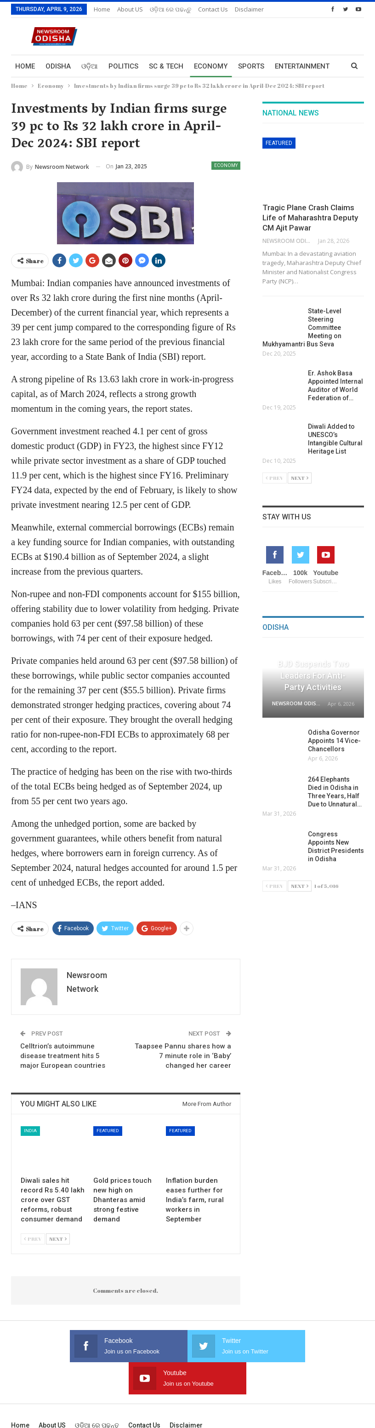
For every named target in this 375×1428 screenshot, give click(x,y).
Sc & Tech (166, 66)
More (245, 9)
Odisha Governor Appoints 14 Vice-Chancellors (334, 741)
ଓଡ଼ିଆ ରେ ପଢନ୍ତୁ (170, 9)
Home (102, 9)
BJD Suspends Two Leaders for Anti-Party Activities (313, 675)
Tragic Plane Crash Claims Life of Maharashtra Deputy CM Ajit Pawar (310, 217)
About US (130, 9)
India (30, 1130)
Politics (123, 66)
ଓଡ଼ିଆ (89, 66)
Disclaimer (186, 1393)
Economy (210, 66)
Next (58, 1238)
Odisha (58, 66)
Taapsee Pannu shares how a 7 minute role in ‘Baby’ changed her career (183, 1056)
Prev (33, 1238)
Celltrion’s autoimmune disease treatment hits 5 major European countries (62, 1056)
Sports (251, 66)
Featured (108, 1130)
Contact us (213, 9)
